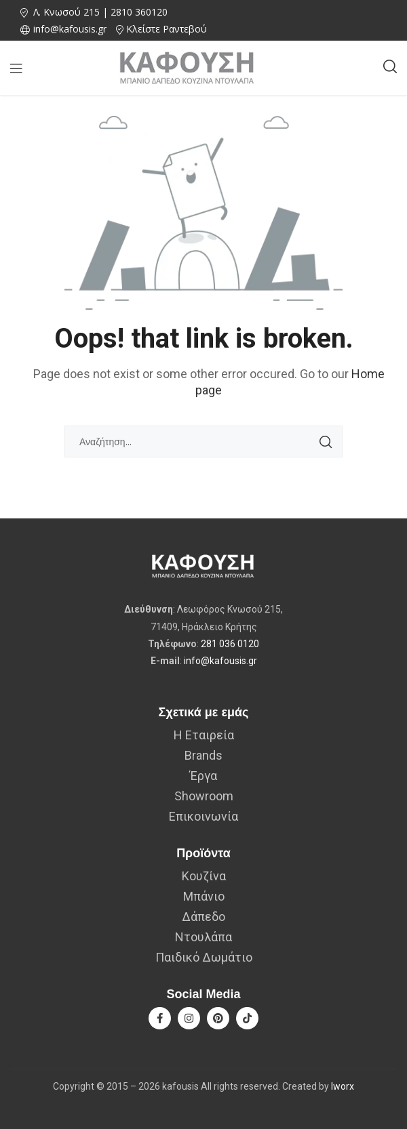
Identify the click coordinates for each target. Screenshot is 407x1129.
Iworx (342, 1086)
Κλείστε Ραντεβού (166, 28)
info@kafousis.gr (220, 660)
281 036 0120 (230, 643)
